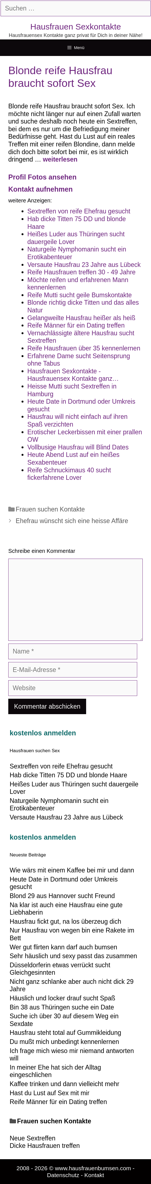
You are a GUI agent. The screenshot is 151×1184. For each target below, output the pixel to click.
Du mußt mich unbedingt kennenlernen (64, 1041)
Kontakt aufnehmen (40, 189)
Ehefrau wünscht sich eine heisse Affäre (72, 520)
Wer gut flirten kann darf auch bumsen (63, 947)
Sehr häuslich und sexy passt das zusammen (73, 956)
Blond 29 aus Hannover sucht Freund (62, 895)
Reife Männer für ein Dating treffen (58, 1101)
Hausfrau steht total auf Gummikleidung (65, 1032)
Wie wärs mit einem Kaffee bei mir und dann (72, 870)
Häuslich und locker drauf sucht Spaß (62, 998)
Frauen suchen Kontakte (50, 509)
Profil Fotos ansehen (42, 177)
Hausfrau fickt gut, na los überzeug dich (65, 921)
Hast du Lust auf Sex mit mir (49, 1093)
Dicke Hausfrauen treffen (45, 1145)
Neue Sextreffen (32, 1138)
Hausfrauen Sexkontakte (75, 26)
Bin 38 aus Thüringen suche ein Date (62, 1007)
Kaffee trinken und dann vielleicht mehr (64, 1083)
